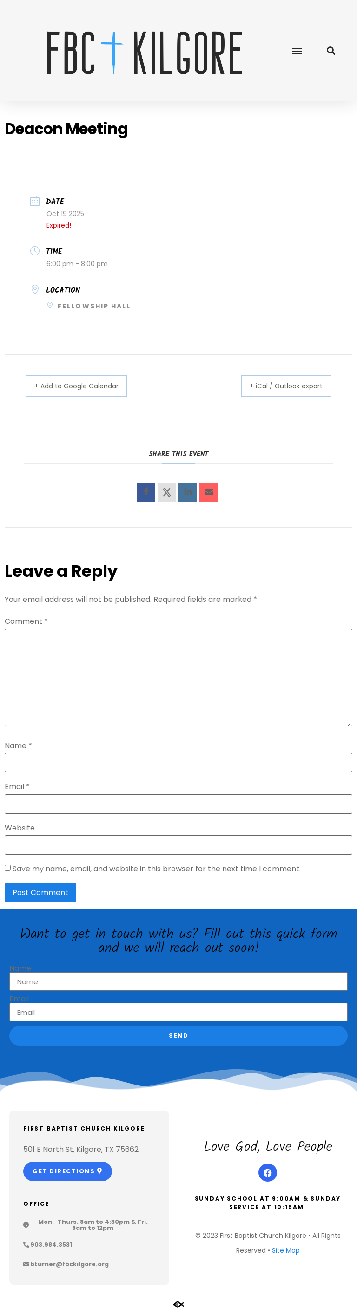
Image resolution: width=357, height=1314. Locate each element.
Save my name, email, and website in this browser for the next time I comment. (157, 869)
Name (18, 746)
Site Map (286, 1250)
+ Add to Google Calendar (85, 386)
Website (20, 828)
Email (17, 787)
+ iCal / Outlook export (278, 386)
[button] (296, 50)
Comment (26, 622)
